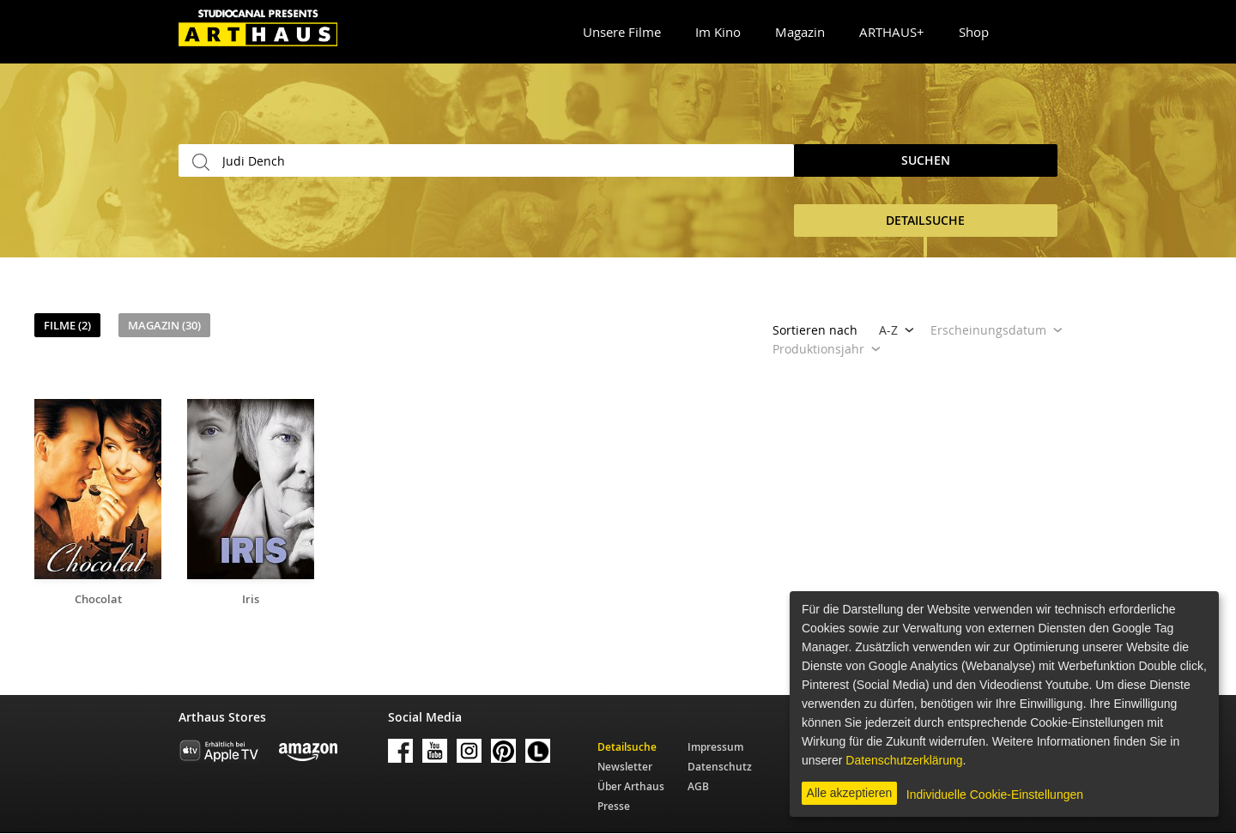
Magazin (800, 31)
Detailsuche (627, 746)
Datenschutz (720, 766)
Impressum (715, 746)
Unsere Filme (622, 31)
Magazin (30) (164, 325)
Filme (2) (67, 325)
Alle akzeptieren (850, 793)
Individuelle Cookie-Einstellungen (994, 794)
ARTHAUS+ (891, 31)
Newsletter (624, 766)
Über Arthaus (630, 786)
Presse (613, 806)
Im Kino (718, 31)
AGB (698, 786)
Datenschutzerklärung (903, 760)
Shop (974, 31)
